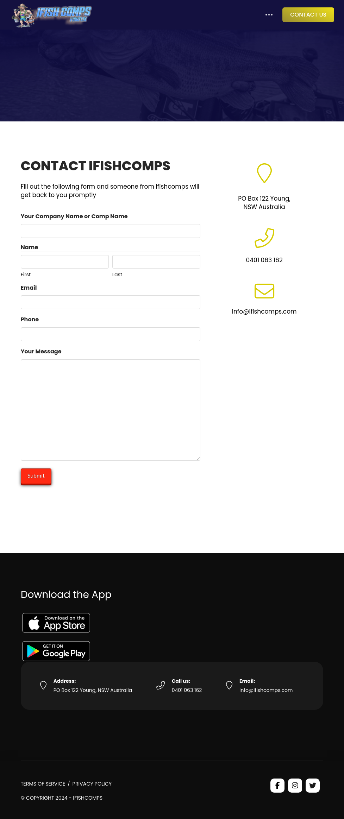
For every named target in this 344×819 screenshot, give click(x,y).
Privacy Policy (92, 783)
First (26, 274)
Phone (30, 319)
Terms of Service (43, 783)
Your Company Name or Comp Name (74, 216)
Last (117, 274)
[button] (268, 15)
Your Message (41, 351)
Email (29, 288)
